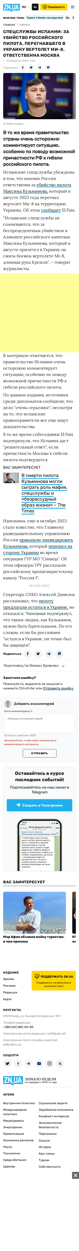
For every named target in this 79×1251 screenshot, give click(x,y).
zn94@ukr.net (56, 1033)
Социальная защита (53, 1103)
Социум (44, 1140)
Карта (7, 999)
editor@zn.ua (12, 1044)
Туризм (44, 1160)
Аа (35, 6)
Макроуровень (13, 1121)
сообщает (51, 210)
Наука (7, 1147)
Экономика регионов (18, 1140)
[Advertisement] (39, 312)
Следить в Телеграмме (39, 805)
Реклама (9, 986)
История (45, 1147)
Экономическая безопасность (50, 1125)
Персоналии (48, 1134)
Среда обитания (14, 1160)
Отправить (39, 753)
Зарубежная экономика (56, 1110)
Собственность (50, 1167)
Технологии (11, 1153)
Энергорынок (12, 1127)
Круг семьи (47, 1153)
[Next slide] (72, 17)
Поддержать (54, 7)
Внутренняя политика (19, 1103)
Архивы (8, 979)
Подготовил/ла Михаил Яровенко (31, 665)
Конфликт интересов (54, 1116)
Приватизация (13, 1134)
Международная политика (15, 1112)
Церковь (9, 1166)
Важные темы (13, 17)
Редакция (10, 992)
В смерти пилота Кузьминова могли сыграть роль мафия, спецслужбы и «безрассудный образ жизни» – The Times (44, 493)
